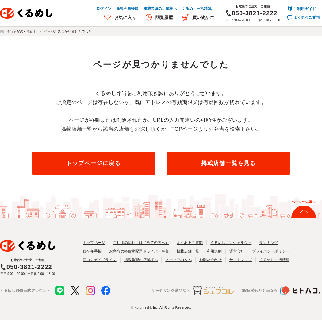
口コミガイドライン (100, 260)
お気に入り (125, 17)
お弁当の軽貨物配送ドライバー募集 (139, 251)
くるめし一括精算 (197, 8)
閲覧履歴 (164, 17)
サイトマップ (240, 260)
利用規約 (214, 251)
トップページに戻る (93, 163)
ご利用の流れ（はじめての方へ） (141, 243)
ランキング (268, 243)
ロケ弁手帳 (92, 251)
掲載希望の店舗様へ (160, 8)
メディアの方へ (178, 260)
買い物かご (203, 17)
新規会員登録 (127, 8)
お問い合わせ (210, 260)
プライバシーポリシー (270, 251)
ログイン (103, 8)
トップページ (94, 243)
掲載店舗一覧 (188, 251)
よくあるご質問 (306, 17)
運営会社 (236, 251)
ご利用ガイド (304, 9)
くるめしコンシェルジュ (230, 243)
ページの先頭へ (303, 202)
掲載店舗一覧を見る (228, 163)
